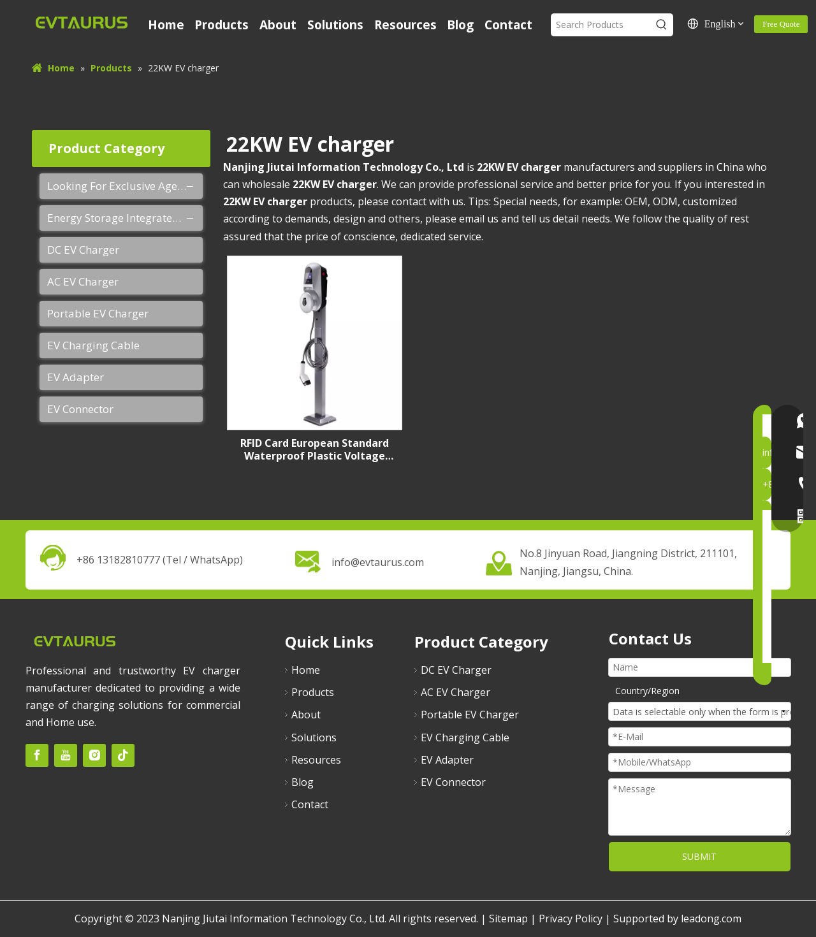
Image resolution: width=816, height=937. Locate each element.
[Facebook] (37, 755)
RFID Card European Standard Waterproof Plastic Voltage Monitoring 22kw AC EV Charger (314, 449)
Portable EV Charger (98, 313)
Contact (309, 804)
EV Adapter (75, 377)
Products (312, 692)
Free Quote (780, 24)
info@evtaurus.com (378, 562)
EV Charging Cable (93, 345)
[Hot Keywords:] (661, 24)
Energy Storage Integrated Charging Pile (125, 217)
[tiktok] (123, 755)
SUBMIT (699, 856)
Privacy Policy (570, 919)
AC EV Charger (83, 281)
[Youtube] (65, 755)
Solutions (314, 737)
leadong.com (711, 919)
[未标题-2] (75, 640)
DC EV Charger (83, 249)
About (306, 715)
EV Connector (80, 409)
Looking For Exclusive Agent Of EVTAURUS (125, 185)
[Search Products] (600, 24)
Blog (302, 782)
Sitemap (508, 919)
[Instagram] (94, 755)
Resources (316, 760)
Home (305, 670)
